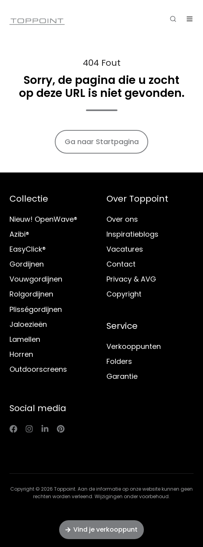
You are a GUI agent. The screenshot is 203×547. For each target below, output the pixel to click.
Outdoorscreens (38, 369)
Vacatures (124, 249)
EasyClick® (27, 249)
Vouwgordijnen (35, 279)
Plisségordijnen (35, 309)
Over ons (122, 219)
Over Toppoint (137, 199)
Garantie (122, 376)
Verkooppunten (133, 346)
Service (122, 326)
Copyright (124, 294)
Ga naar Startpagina (102, 141)
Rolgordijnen (31, 294)
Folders (119, 361)
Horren (21, 354)
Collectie (28, 199)
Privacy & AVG (131, 279)
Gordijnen (26, 264)
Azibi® (19, 234)
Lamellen (24, 339)
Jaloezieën (28, 324)
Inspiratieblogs (132, 234)
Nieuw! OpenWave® (43, 219)
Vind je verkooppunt (101, 529)
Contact (121, 264)
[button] (173, 19)
